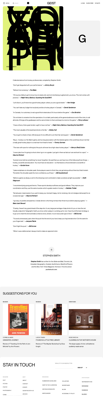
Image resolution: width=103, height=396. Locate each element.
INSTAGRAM (85, 386)
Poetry (5, 387)
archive (25, 394)
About (24, 380)
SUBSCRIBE (89, 3)
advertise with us (28, 390)
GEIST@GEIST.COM (87, 381)
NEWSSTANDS (66, 385)
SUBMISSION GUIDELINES (49, 381)
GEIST (24, 377)
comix (5, 394)
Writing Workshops (48, 389)
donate (25, 387)
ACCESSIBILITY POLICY (68, 393)
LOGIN (83, 3)
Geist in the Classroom (49, 385)
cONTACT (25, 383)
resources (45, 376)
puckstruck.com (51, 269)
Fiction (5, 383)
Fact (4, 380)
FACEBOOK (85, 390)
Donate (97, 3)
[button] (7, 3)
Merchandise (46, 393)
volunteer (65, 381)
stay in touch (85, 377)
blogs (64, 389)
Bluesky (84, 394)
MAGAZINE (5, 376)
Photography (7, 390)
